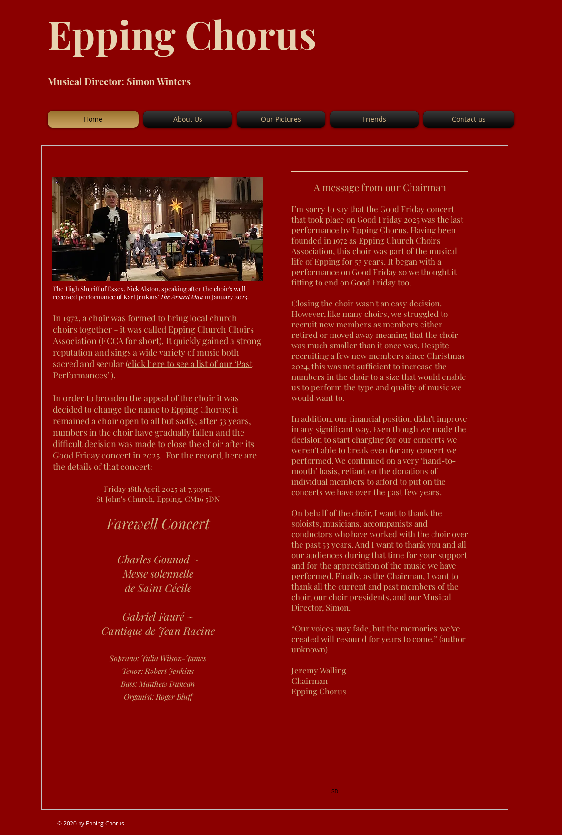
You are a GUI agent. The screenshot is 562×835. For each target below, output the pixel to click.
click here (147, 363)
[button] (187, 119)
